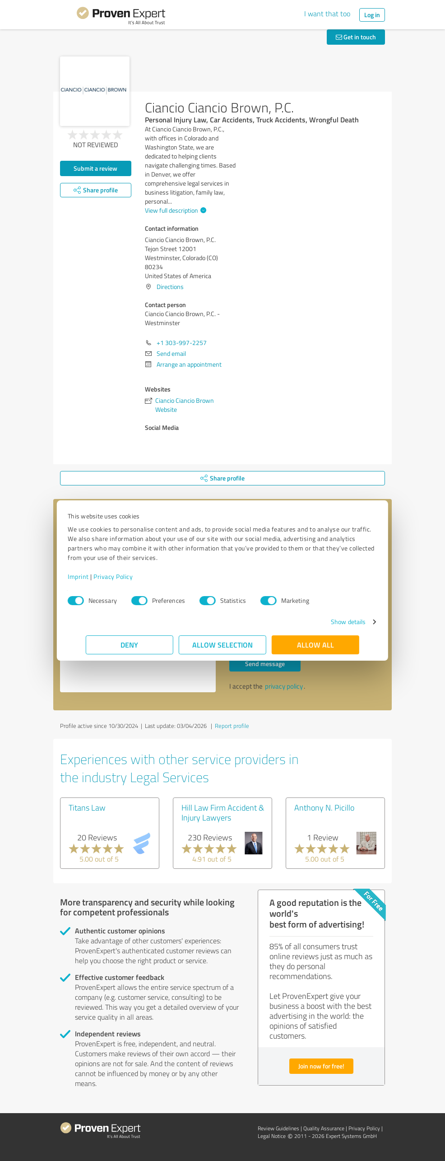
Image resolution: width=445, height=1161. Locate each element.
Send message (265, 663)
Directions (170, 286)
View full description (174, 210)
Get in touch (356, 37)
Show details (330, 621)
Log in (372, 14)
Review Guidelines (278, 1128)
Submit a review (95, 168)
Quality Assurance (323, 1128)
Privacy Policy (131, 576)
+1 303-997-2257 (182, 342)
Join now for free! (321, 1066)
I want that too (327, 14)
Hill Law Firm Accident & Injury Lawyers (222, 812)
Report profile (232, 726)
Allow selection (222, 644)
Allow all (315, 644)
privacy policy (284, 686)
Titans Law (87, 807)
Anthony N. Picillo (324, 807)
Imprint (96, 576)
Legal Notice (272, 1136)
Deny (130, 644)
